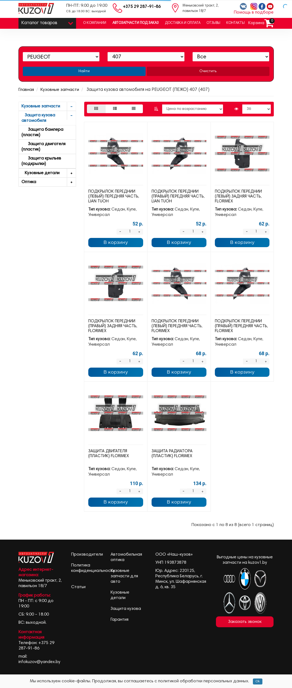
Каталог (47, 22)
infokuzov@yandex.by (39, 662)
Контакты (235, 23)
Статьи (78, 587)
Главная (26, 90)
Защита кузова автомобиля (48, 117)
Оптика (48, 182)
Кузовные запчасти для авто (124, 576)
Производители (87, 554)
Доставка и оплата (182, 23)
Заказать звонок (245, 622)
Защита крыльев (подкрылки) (41, 161)
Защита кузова (126, 609)
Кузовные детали (48, 173)
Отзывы (213, 23)
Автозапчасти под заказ (135, 23)
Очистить (207, 71)
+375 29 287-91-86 (142, 7)
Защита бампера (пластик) (42, 132)
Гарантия (119, 619)
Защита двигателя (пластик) (43, 147)
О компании (94, 23)
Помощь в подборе (254, 12)
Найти (84, 71)
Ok (258, 681)
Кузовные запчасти (59, 90)
